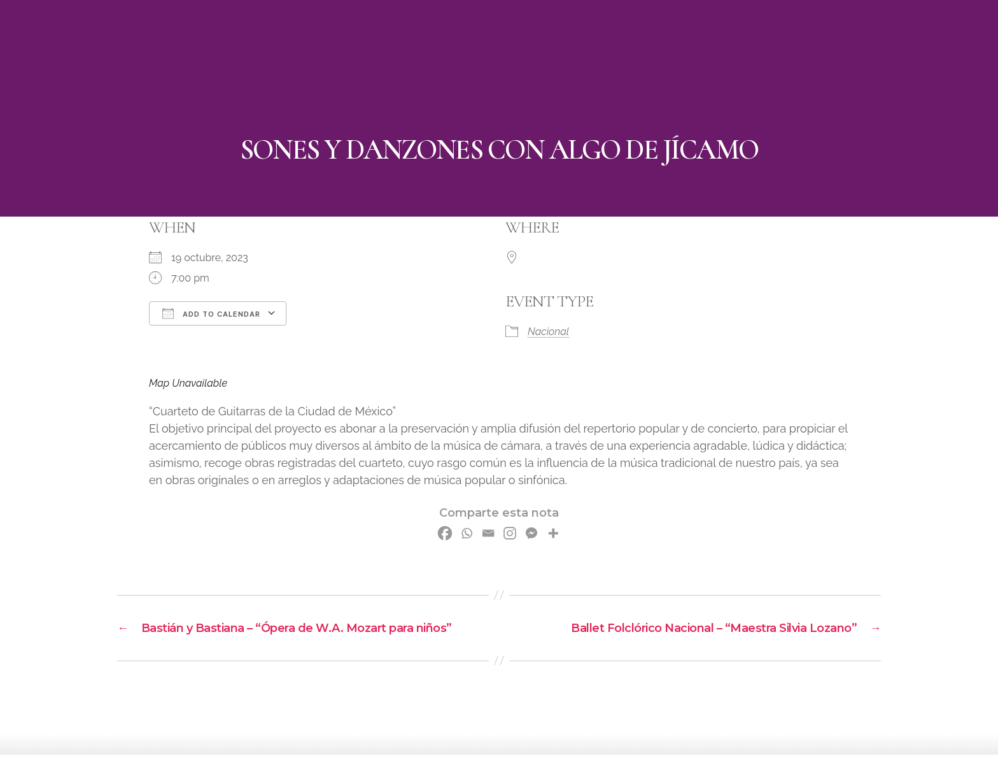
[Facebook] (444, 533)
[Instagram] (509, 533)
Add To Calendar (211, 313)
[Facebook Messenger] (531, 533)
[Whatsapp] (466, 533)
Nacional (548, 332)
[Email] (488, 533)
